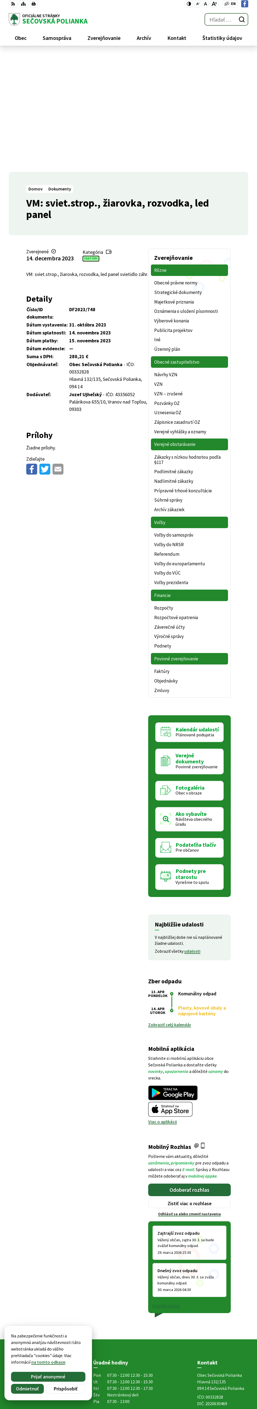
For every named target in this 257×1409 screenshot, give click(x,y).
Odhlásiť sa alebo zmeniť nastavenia (189, 1096)
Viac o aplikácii (162, 1004)
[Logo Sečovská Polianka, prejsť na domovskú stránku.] (48, 19)
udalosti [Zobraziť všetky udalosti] (192, 833)
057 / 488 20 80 (210, 1303)
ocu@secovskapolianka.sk (222, 1310)
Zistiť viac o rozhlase (190, 1086)
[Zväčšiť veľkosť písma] (214, 4)
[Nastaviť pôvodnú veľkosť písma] (205, 4)
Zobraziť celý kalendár (169, 907)
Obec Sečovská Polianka (62, 1353)
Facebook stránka (214, 1316)
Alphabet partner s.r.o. (80, 1348)
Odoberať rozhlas (189, 1072)
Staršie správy (166, 1188)
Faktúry (91, 141)
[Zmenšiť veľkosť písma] (197, 4)
